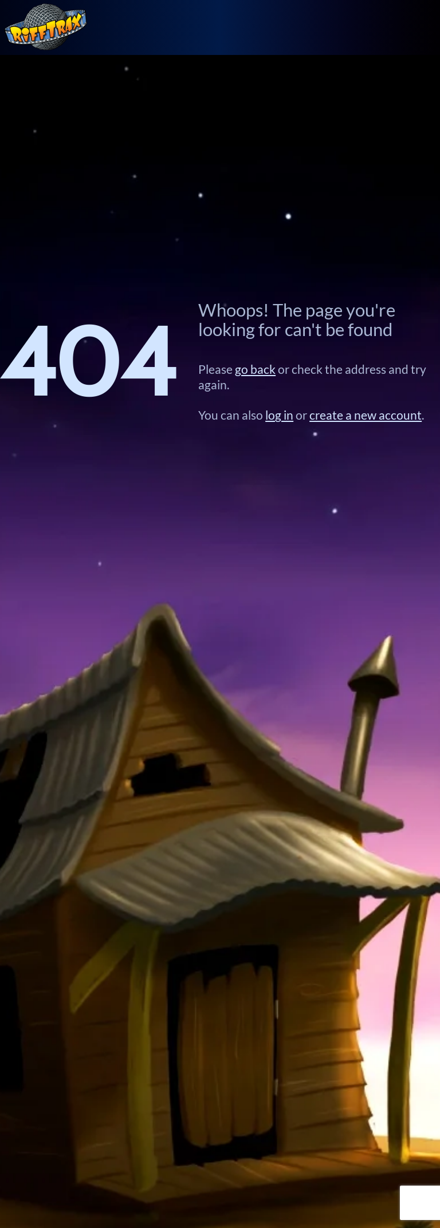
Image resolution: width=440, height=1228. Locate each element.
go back (255, 369)
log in (279, 415)
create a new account (365, 415)
